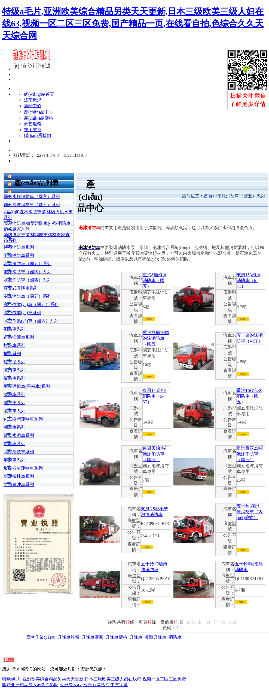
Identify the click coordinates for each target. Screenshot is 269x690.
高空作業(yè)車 (40, 637)
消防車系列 (14, 329)
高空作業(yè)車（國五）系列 (31, 304)
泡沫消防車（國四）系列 (27, 271)
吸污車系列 (14, 370)
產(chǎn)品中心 (38, 112)
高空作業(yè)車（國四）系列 (31, 321)
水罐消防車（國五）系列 (27, 263)
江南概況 (32, 100)
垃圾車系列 (14, 345)
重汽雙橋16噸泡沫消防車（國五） (156, 338)
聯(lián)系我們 (37, 135)
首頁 (208, 196)
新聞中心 (32, 105)
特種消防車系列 (19, 247)
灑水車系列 (14, 402)
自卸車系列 (14, 443)
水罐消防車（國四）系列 (27, 280)
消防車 (175, 637)
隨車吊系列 (14, 361)
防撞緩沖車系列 (19, 484)
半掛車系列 (14, 460)
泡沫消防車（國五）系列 (27, 296)
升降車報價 (68, 637)
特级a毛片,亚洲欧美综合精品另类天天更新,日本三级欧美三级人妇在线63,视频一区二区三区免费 (94, 679)
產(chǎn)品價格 (38, 118)
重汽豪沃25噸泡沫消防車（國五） (250, 454)
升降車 (135, 637)
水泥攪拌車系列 (19, 476)
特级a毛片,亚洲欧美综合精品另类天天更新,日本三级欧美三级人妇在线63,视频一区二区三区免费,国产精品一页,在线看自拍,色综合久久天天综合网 (133, 23)
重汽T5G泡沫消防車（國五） (249, 396)
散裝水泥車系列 (19, 435)
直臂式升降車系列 (21, 288)
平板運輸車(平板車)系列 (27, 386)
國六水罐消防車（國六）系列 (32, 196)
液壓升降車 (155, 637)
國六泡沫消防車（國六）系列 (32, 204)
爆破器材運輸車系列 (23, 468)
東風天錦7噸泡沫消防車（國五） (155, 454)
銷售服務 (32, 124)
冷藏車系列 (14, 394)
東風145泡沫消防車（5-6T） (155, 396)
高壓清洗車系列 (19, 451)
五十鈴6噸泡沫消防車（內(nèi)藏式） (250, 512)
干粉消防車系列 (19, 255)
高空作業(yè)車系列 (22, 312)
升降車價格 (116, 637)
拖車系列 (12, 353)
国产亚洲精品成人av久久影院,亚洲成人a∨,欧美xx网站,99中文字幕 (65, 684)
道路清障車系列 (19, 337)
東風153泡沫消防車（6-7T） (249, 280)
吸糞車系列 (14, 411)
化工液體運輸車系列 (23, 419)
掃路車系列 (14, 378)
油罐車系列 (14, 427)
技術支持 (32, 129)
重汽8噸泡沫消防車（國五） (155, 280)
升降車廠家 (92, 637)
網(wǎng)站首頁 (39, 94)
